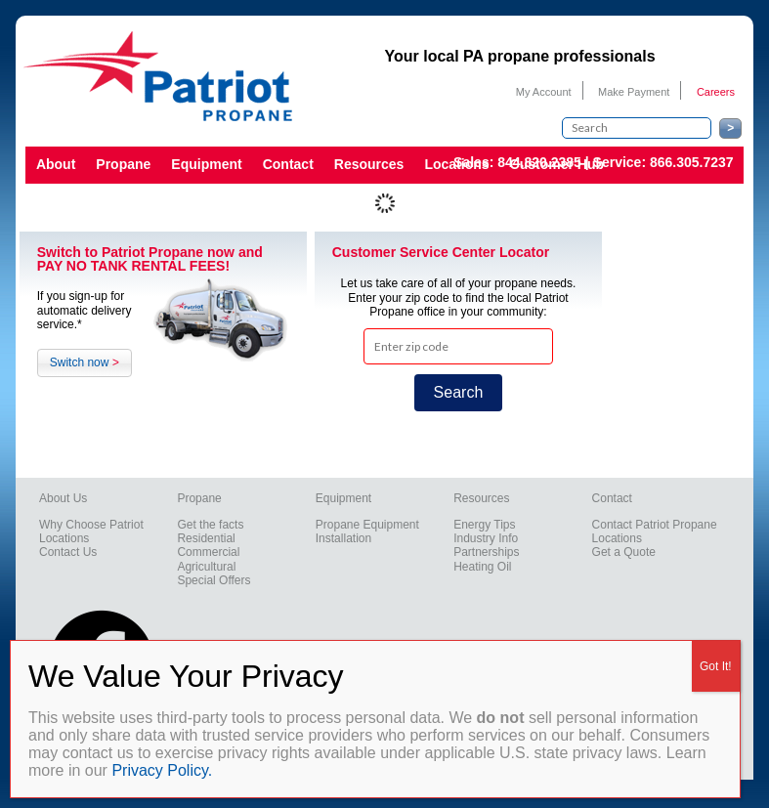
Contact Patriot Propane (654, 525)
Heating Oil (482, 567)
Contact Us (68, 552)
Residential (206, 538)
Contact (288, 164)
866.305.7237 (692, 162)
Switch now (84, 362)
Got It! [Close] (716, 666)
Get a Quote (624, 552)
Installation (343, 538)
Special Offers (213, 580)
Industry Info (485, 538)
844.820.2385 (539, 162)
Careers (716, 92)
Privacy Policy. (161, 770)
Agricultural (206, 567)
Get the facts (210, 525)
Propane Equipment (367, 525)
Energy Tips (484, 525)
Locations (64, 538)
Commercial (208, 552)
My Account (544, 92)
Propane (123, 164)
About (55, 164)
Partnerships (486, 552)
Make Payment (633, 92)
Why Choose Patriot (91, 525)
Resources (369, 164)
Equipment (206, 164)
